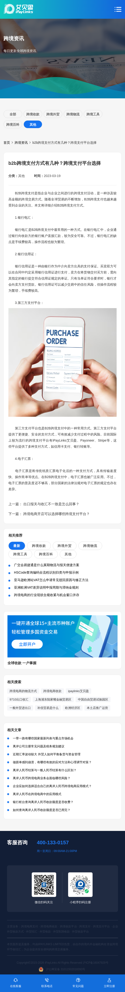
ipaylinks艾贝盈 (78, 691)
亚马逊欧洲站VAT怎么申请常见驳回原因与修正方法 (51, 580)
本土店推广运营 (97, 708)
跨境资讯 (21, 142)
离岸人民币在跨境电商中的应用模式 (37, 794)
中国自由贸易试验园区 (93, 699)
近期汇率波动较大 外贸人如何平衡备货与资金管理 (46, 754)
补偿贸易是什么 (48, 708)
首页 (6, 142)
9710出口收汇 (19, 699)
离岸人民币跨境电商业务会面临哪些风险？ (41, 778)
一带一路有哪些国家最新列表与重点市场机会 (43, 738)
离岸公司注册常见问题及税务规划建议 (38, 746)
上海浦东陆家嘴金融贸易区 (53, 699)
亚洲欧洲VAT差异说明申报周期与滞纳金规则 (46, 587)
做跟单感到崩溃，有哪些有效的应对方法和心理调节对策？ (52, 762)
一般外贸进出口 (20, 708)
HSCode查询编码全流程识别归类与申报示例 (46, 572)
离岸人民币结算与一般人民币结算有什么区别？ (44, 770)
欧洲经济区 (72, 708)
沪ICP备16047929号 (95, 962)
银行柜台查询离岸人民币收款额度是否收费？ (43, 802)
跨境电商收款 (52, 691)
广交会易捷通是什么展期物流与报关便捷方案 (46, 565)
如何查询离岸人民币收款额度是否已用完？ (41, 810)
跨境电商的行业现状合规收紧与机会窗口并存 (46, 595)
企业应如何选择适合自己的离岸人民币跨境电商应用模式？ (52, 786)
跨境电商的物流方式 (23, 691)
